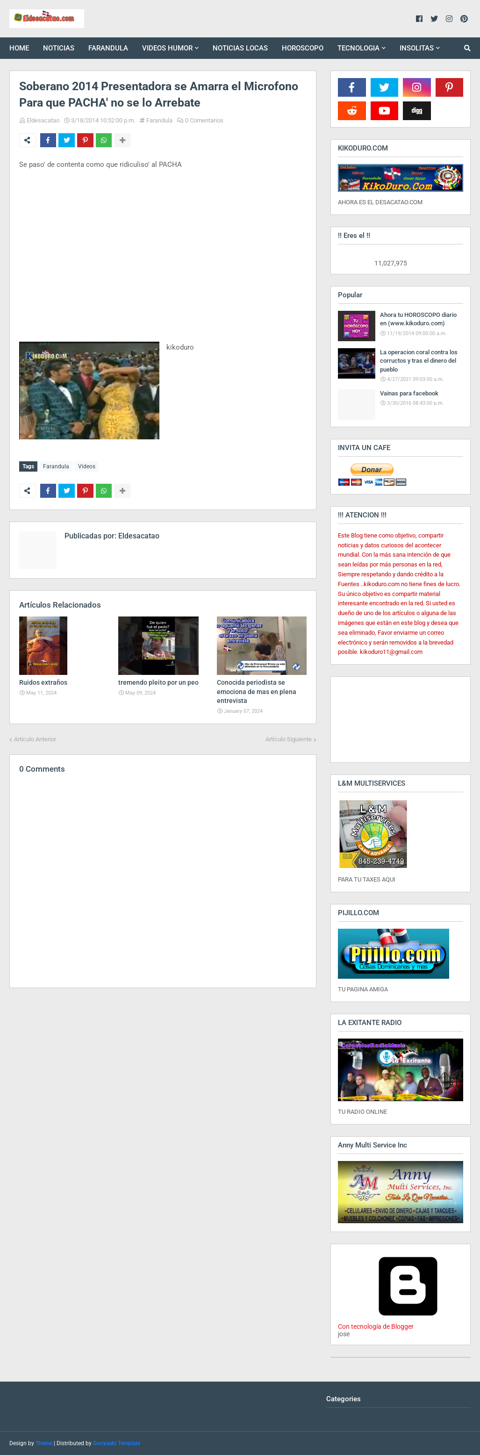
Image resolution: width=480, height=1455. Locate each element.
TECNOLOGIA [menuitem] (358, 48)
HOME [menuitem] (19, 48)
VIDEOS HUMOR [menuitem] (167, 48)
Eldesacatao (43, 120)
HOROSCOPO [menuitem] (302, 48)
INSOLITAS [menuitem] (417, 48)
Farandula (159, 120)
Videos (86, 466)
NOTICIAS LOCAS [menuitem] (240, 48)
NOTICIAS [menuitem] (58, 48)
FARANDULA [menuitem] (108, 48)
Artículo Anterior (35, 738)
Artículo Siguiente (288, 738)
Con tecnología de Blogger (408, 1322)
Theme (44, 1443)
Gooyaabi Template (116, 1443)
